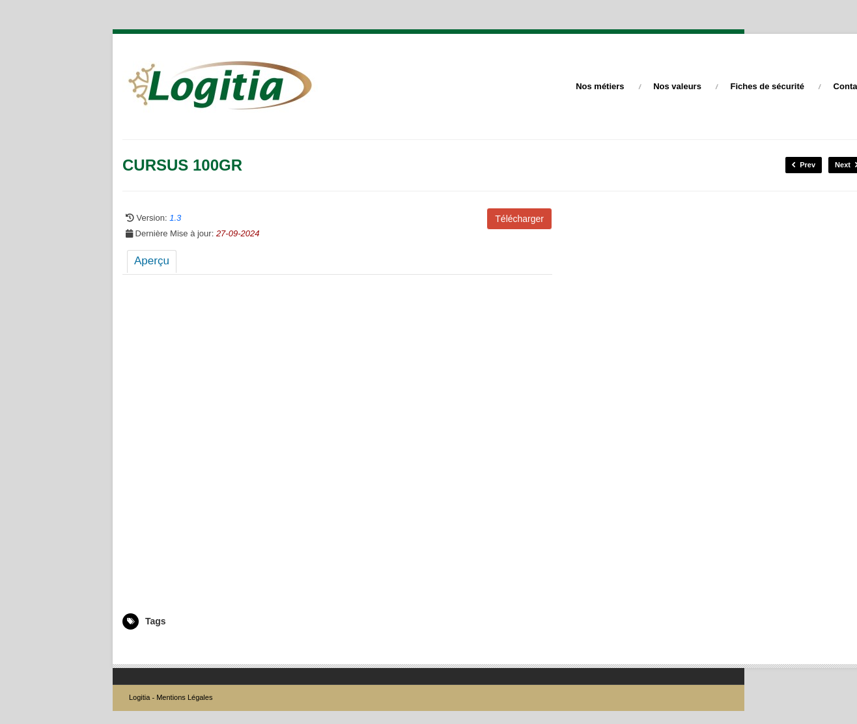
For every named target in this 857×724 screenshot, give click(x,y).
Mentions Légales (184, 697)
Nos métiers (600, 86)
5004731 (137, 648)
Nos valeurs (677, 86)
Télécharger (519, 219)
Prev (803, 165)
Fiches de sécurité (767, 86)
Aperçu (151, 261)
